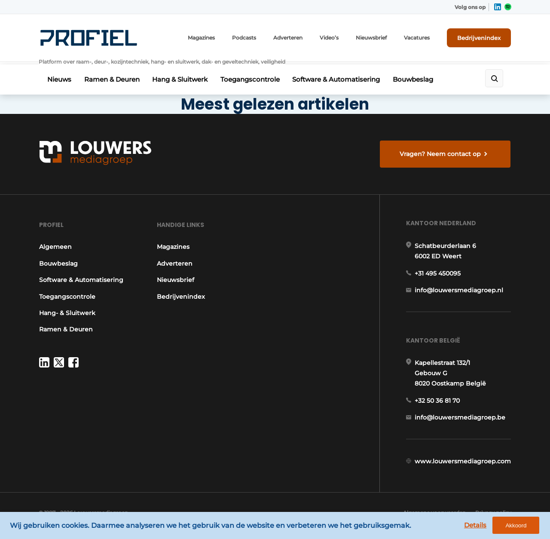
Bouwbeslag (418, 76)
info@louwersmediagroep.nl (459, 290)
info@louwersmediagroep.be (460, 419)
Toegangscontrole (253, 76)
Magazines (201, 37)
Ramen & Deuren (113, 76)
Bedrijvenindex (479, 37)
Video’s (329, 37)
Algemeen (55, 246)
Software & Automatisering (340, 76)
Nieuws (59, 76)
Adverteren (288, 37)
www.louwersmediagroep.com (463, 464)
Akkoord (518, 526)
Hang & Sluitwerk (182, 76)
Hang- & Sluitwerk (67, 311)
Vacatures (417, 37)
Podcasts (244, 37)
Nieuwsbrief (371, 37)
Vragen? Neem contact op (440, 150)
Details (477, 525)
